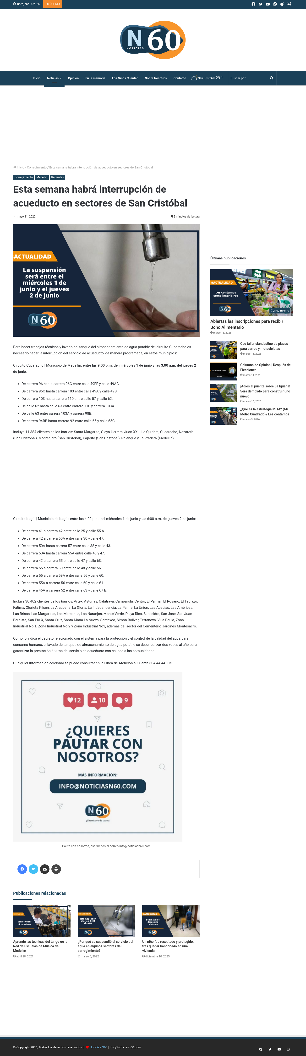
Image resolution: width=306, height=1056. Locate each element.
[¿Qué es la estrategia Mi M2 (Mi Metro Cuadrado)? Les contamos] (223, 416)
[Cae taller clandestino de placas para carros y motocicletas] (223, 350)
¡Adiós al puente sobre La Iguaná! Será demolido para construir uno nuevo (265, 391)
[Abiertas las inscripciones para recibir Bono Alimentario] (251, 292)
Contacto (180, 78)
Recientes (57, 177)
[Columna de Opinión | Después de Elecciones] (223, 371)
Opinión (73, 78)
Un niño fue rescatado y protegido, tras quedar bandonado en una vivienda (168, 946)
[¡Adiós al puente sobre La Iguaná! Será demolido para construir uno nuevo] (223, 393)
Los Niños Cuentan (125, 78)
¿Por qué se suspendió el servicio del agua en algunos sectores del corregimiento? (105, 946)
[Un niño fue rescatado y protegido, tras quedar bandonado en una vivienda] (171, 921)
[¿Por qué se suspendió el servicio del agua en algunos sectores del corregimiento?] (106, 921)
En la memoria (95, 78)
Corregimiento (37, 167)
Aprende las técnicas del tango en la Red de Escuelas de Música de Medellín (40, 946)
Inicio (36, 78)
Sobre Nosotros (156, 78)
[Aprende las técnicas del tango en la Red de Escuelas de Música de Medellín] (42, 921)
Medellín (42, 177)
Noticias (53, 78)
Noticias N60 (99, 1047)
